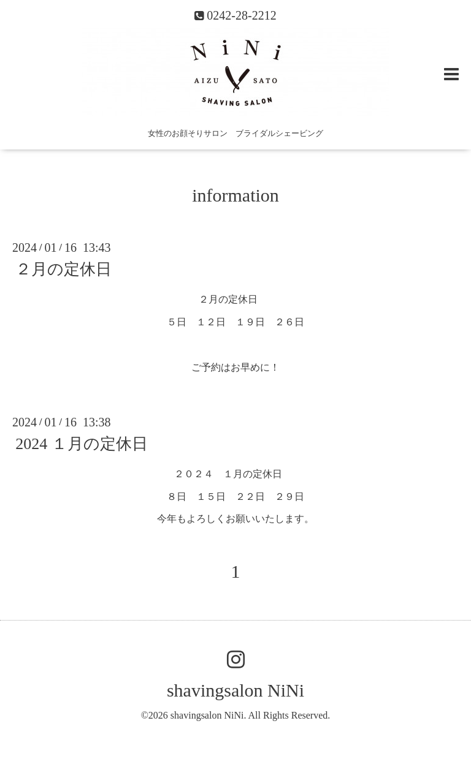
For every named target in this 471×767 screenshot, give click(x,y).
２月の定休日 (63, 269)
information (235, 195)
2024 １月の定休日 (81, 444)
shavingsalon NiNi (235, 690)
